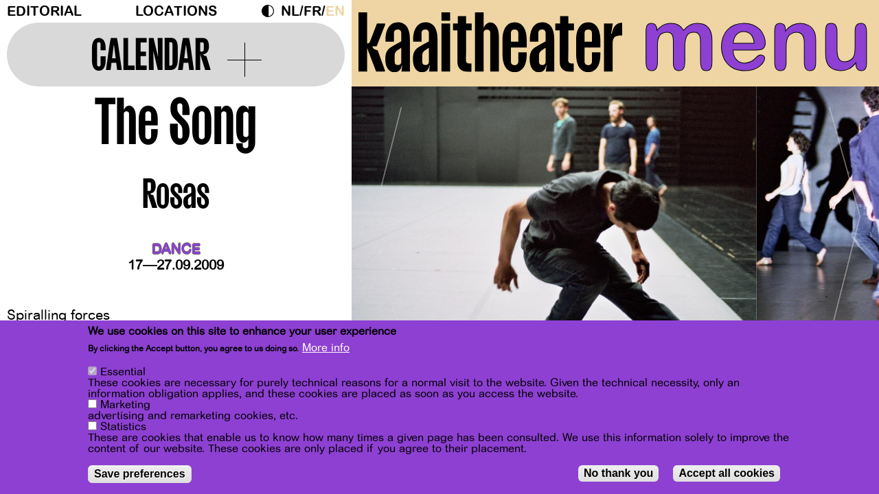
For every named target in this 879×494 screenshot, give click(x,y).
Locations (176, 11)
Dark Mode (271, 11)
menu (756, 41)
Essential (123, 372)
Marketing (125, 405)
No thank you (618, 474)
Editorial (44, 11)
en (335, 11)
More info (326, 348)
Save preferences (139, 474)
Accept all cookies (726, 474)
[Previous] (385, 222)
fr (312, 11)
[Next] (844, 222)
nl (290, 11)
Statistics (123, 427)
